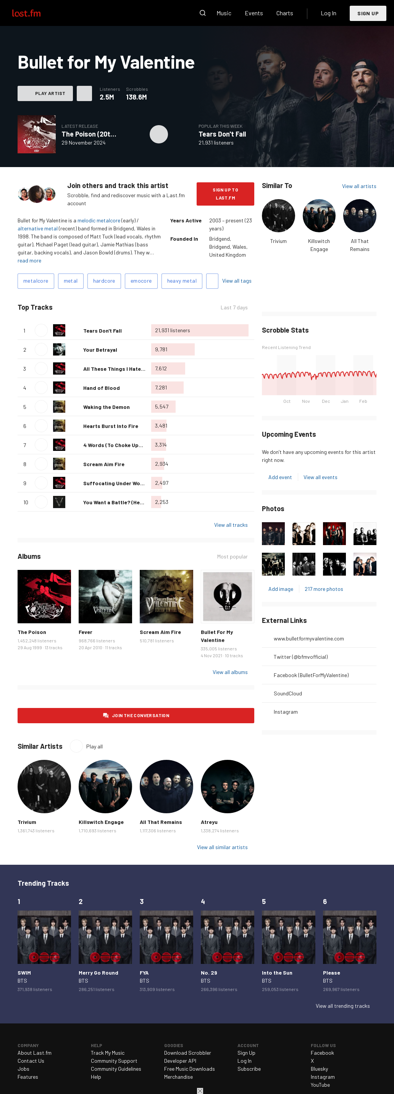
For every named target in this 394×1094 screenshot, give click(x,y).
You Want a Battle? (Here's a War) (124, 502)
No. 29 (209, 972)
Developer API (180, 1060)
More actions (84, 93)
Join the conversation (140, 715)
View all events (320, 477)
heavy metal (182, 280)
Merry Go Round (98, 972)
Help (96, 1076)
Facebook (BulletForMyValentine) (311, 675)
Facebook (322, 1052)
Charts (284, 12)
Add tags (212, 281)
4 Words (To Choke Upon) (115, 445)
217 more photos (324, 589)
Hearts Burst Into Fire (110, 426)
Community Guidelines (116, 1068)
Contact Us (31, 1060)
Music (223, 12)
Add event (280, 477)
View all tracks (231, 524)
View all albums (230, 672)
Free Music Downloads (189, 1068)
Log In (328, 12)
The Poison (32, 632)
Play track (41, 330)
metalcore (35, 280)
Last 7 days (234, 307)
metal (71, 280)
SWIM (24, 972)
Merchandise (178, 1076)
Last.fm (35, 13)
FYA (144, 972)
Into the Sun (277, 972)
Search (203, 13)
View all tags (237, 280)
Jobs (23, 1068)
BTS (22, 980)
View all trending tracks (343, 1005)
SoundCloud (288, 693)
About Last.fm (35, 1052)
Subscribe (249, 1068)
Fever (85, 632)
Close (200, 1091)
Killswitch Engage (101, 822)
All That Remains (161, 822)
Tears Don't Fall (222, 134)
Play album (159, 134)
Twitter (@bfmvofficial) (301, 656)
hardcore (104, 280)
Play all (94, 746)
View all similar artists (222, 847)
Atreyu (209, 822)
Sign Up (368, 13)
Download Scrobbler (187, 1052)
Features (28, 1076)
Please (331, 972)
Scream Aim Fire (103, 464)
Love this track (74, 330)
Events (254, 12)
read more (29, 260)
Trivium (278, 241)
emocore (141, 280)
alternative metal (38, 228)
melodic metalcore (99, 220)
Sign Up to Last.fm (225, 193)
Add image (280, 589)
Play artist (50, 93)
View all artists (359, 186)
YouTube (320, 1084)
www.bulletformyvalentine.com (309, 638)
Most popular (232, 556)
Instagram (286, 711)
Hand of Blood (101, 388)
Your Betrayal (100, 349)
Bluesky (319, 1068)
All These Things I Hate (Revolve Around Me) (138, 368)
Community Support (114, 1060)
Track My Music (107, 1052)
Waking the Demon (106, 407)
